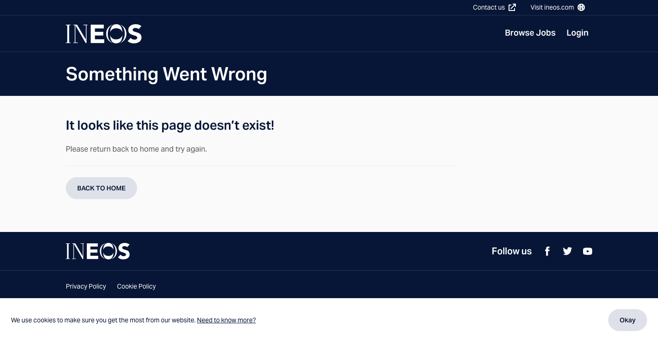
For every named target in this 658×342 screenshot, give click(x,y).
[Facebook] (547, 251)
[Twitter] (567, 251)
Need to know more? (226, 320)
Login (578, 32)
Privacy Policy (86, 286)
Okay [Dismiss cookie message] (628, 320)
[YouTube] (587, 251)
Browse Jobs (530, 32)
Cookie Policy (136, 286)
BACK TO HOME (101, 188)
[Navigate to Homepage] (104, 33)
